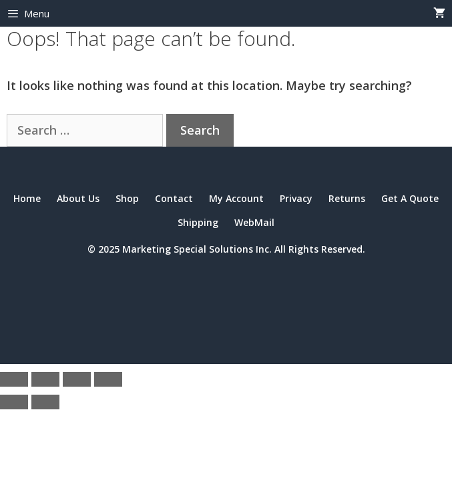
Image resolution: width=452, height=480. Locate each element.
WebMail (254, 222)
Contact (174, 198)
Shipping (198, 222)
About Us (78, 198)
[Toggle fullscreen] (45, 379)
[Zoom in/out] (14, 379)
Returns (346, 198)
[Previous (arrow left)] (14, 402)
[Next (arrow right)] (45, 402)
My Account (236, 198)
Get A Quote (410, 198)
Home (27, 198)
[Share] (77, 379)
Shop (127, 198)
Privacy (296, 198)
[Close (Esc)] (108, 379)
